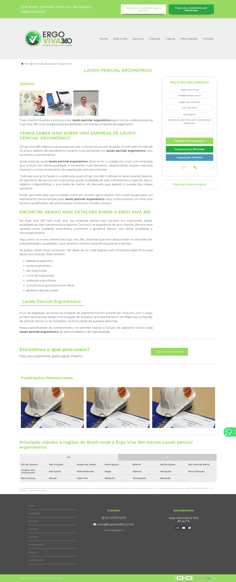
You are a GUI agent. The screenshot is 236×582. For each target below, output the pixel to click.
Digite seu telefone (189, 102)
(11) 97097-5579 (114, 518)
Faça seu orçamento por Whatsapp (191, 9)
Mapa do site (35, 560)
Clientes (154, 38)
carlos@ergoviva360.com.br (113, 524)
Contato (208, 38)
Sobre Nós (120, 38)
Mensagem (189, 114)
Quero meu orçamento (169, 351)
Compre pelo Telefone (189, 157)
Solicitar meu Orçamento (189, 141)
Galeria (170, 38)
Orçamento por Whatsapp (189, 149)
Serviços (138, 38)
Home (104, 38)
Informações (188, 38)
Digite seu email (189, 90)
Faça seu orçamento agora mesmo (143, 9)
